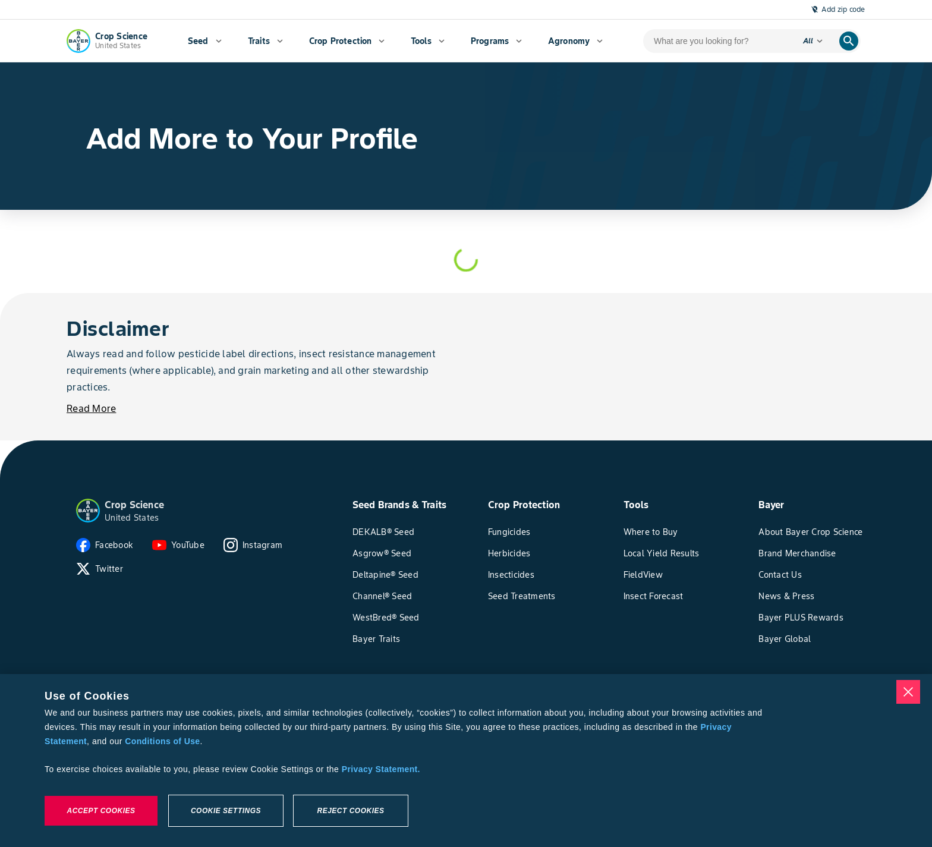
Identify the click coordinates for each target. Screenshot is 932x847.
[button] (88, 510)
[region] (466, 760)
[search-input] (718, 41)
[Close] (908, 692)
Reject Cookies (350, 811)
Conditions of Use (162, 741)
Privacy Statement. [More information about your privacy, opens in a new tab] (381, 769)
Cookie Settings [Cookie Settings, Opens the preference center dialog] (226, 811)
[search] (848, 41)
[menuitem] (205, 41)
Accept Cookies (101, 811)
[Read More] (91, 408)
